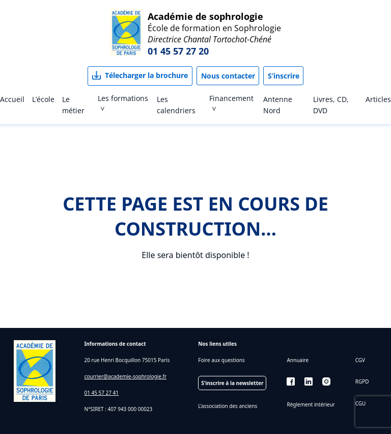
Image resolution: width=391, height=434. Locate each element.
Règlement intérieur (310, 404)
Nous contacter (228, 76)
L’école (43, 99)
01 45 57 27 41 (101, 392)
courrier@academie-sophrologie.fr (125, 376)
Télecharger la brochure (146, 75)
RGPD (362, 381)
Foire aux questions (221, 360)
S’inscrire (283, 76)
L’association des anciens (227, 406)
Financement (231, 98)
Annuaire (298, 360)
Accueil (12, 99)
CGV (360, 360)
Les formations (123, 98)
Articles (378, 99)
